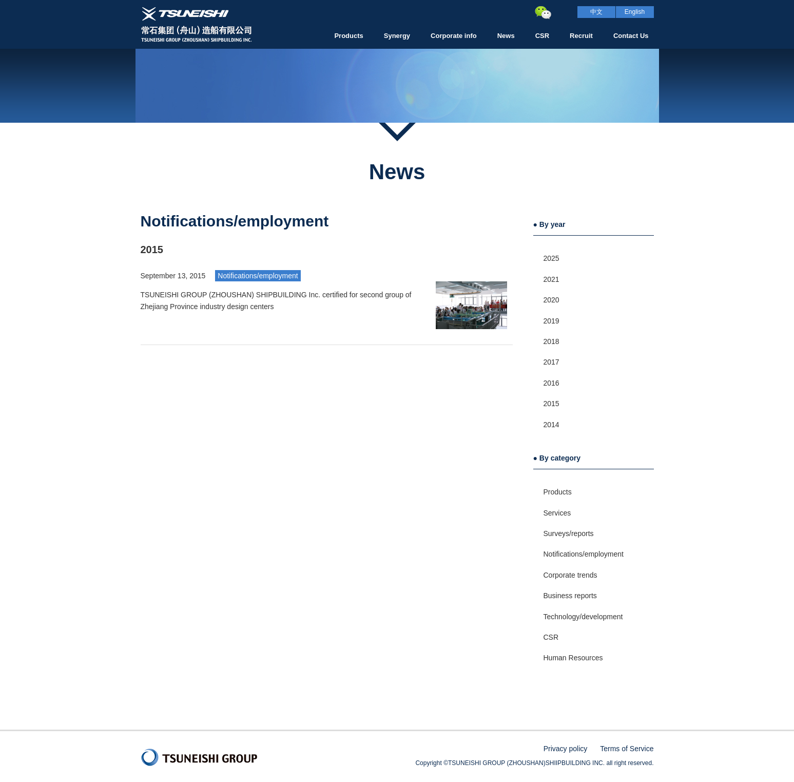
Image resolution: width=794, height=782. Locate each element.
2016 (551, 383)
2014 (551, 425)
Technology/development (583, 617)
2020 (551, 300)
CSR (551, 637)
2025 (551, 258)
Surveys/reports (569, 533)
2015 (551, 403)
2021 (551, 279)
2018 (551, 341)
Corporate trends (570, 575)
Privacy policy (566, 749)
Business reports (570, 596)
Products (558, 492)
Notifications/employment (258, 276)
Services (557, 513)
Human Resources (573, 658)
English (635, 11)
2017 (551, 362)
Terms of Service (626, 749)
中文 (596, 11)
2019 (551, 321)
